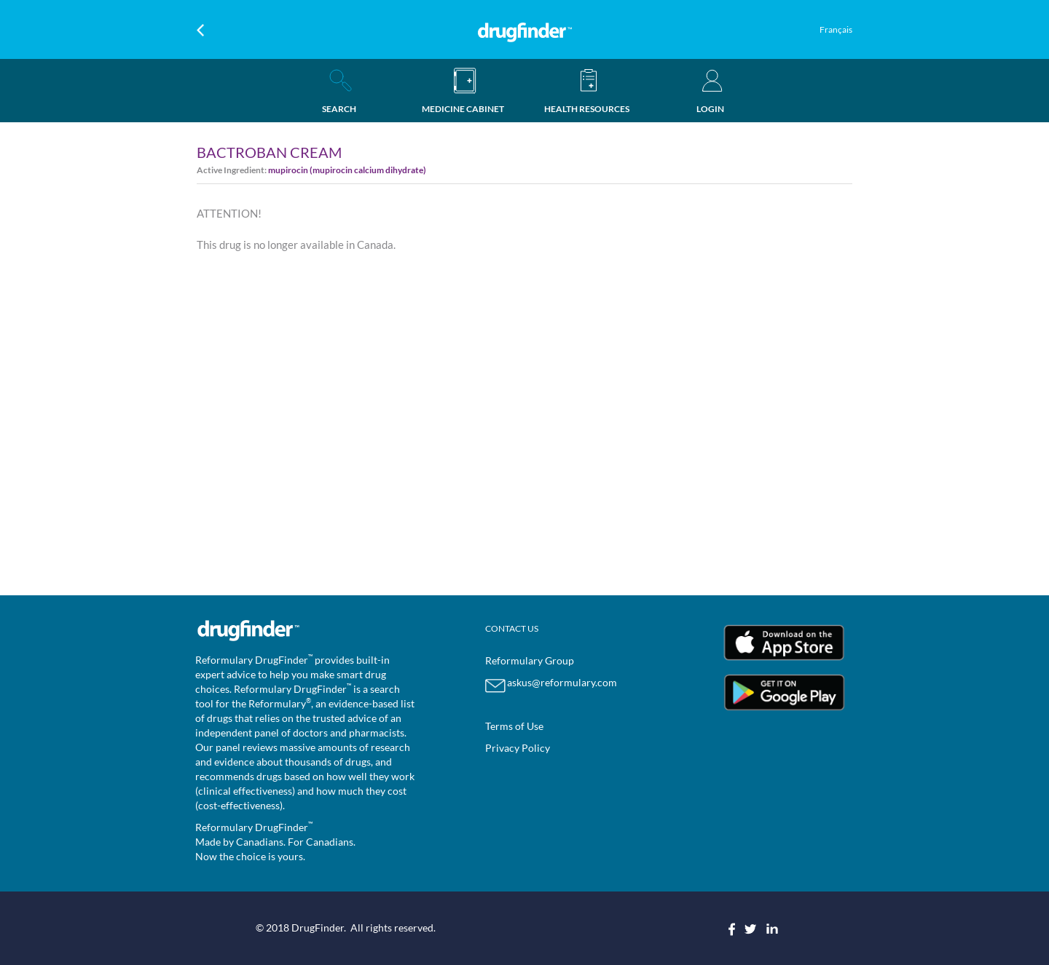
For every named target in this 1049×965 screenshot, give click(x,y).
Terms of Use (514, 726)
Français (836, 29)
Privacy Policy (517, 748)
